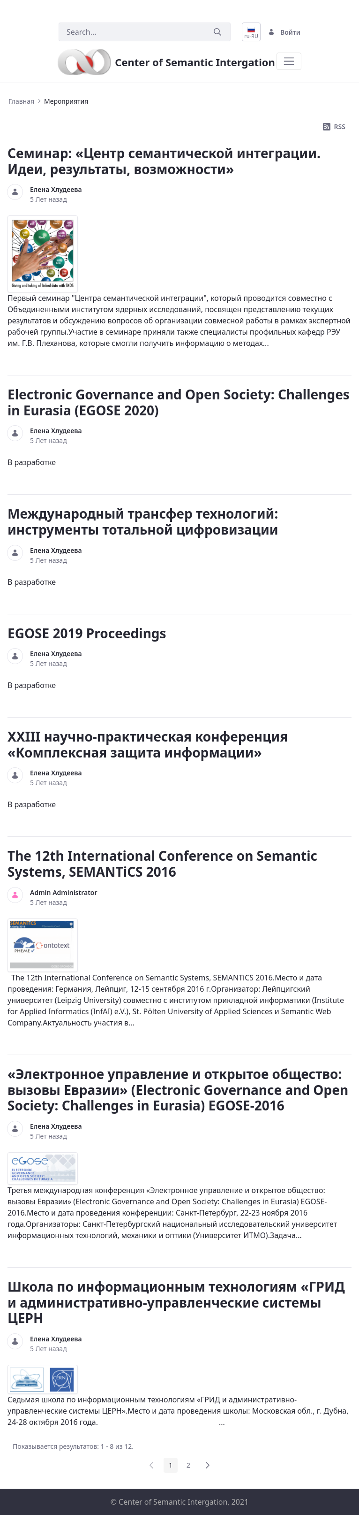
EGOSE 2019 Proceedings (86, 633)
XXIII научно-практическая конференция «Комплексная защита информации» (147, 744)
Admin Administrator (63, 892)
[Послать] (217, 32)
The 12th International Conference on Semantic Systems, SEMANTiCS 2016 (162, 863)
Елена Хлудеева (56, 189)
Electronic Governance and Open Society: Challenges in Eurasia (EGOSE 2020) (178, 402)
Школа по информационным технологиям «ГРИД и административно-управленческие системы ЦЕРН (176, 1302)
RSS (334, 126)
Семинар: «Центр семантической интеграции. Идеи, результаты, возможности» (164, 161)
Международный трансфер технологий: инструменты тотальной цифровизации (142, 521)
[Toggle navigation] (289, 61)
